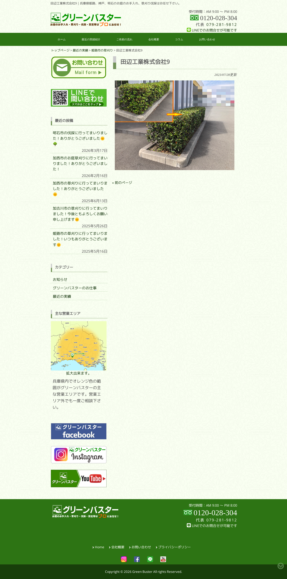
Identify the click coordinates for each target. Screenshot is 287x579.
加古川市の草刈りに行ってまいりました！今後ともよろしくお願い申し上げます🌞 (80, 213)
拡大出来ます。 (79, 348)
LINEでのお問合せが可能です (212, 30)
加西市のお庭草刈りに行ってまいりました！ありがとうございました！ (80, 163)
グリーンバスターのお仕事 (75, 288)
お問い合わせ (141, 547)
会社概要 (117, 547)
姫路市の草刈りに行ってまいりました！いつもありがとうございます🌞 (80, 239)
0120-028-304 (218, 18)
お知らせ (60, 279)
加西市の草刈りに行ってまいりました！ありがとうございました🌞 (80, 188)
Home (99, 547)
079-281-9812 (221, 24)
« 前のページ (122, 182)
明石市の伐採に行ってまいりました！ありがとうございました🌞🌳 (80, 138)
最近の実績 (62, 296)
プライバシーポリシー (174, 547)
